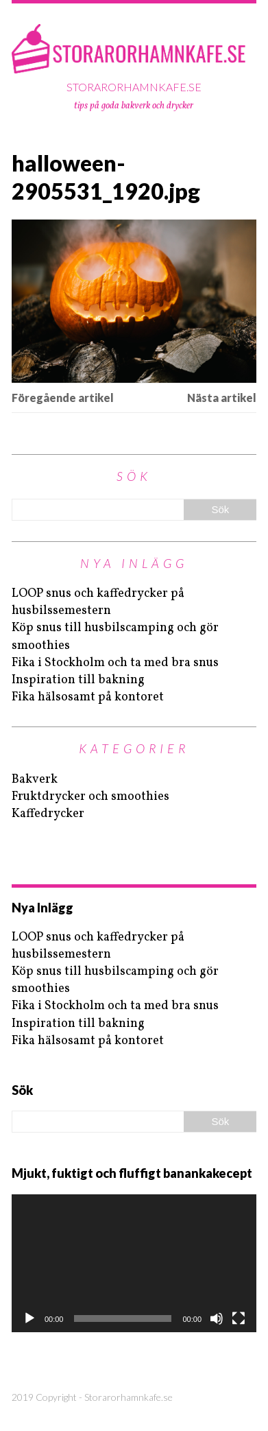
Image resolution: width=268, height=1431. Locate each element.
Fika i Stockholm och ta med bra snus (115, 663)
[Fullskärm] (238, 1318)
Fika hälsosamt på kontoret (88, 697)
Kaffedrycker (48, 814)
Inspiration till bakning (78, 680)
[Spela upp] (29, 1318)
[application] (134, 1263)
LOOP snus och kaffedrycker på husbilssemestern (98, 602)
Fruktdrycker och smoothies (90, 796)
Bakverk (35, 779)
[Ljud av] (216, 1318)
